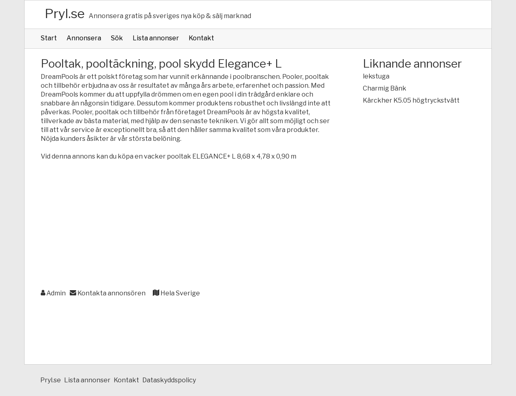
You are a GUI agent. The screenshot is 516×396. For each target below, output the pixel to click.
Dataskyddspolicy (169, 380)
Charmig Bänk (384, 88)
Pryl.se (65, 13)
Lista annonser (156, 38)
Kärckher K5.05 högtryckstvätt (411, 100)
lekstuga (376, 76)
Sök (117, 38)
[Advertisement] (186, 225)
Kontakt (201, 38)
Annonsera (84, 38)
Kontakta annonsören (108, 293)
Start (49, 38)
